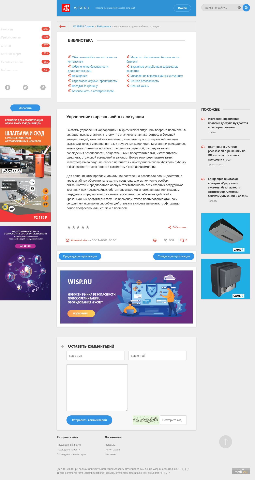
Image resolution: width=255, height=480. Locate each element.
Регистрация (112, 449)
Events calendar (25, 71)
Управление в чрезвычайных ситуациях (157, 76)
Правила (110, 444)
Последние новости (68, 449)
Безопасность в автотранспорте (93, 91)
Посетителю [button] (113, 437)
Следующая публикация (174, 256)
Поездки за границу (85, 86)
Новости (25, 30)
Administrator (79, 240)
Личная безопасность (145, 81)
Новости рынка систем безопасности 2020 (115, 8)
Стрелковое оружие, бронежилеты (94, 81)
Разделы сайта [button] (67, 437)
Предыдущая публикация (80, 256)
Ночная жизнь (140, 86)
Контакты (110, 454)
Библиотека (25, 82)
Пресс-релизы (25, 40)
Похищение (79, 76)
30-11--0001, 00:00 (104, 240)
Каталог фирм (25, 61)
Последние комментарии (71, 454)
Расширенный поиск (69, 444)
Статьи (25, 51)
